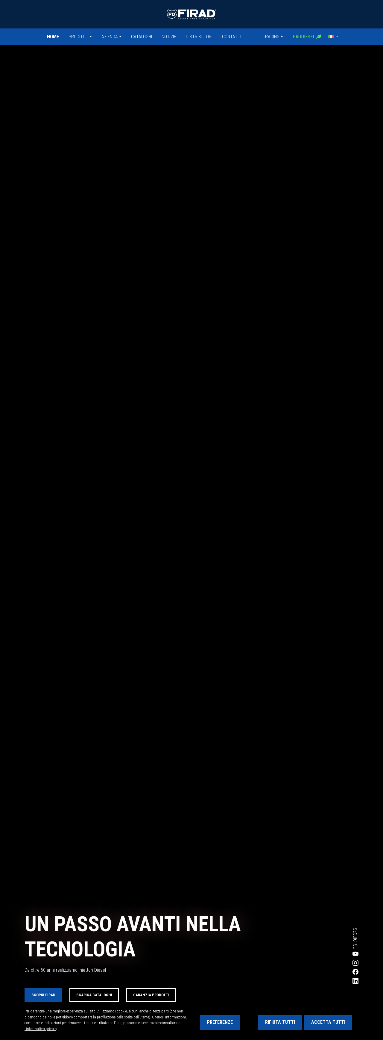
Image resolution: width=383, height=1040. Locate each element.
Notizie (169, 37)
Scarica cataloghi (94, 995)
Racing (272, 37)
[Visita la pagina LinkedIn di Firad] (333, 980)
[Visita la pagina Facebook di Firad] (333, 971)
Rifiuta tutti (280, 1022)
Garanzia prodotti (151, 995)
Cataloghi (141, 37)
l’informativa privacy (41, 1029)
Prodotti (78, 37)
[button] (333, 37)
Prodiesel (307, 37)
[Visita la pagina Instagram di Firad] (333, 962)
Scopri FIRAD (43, 995)
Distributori (199, 37)
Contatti (231, 37)
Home (53, 37)
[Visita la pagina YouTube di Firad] (333, 953)
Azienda (109, 37)
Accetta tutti (328, 1022)
